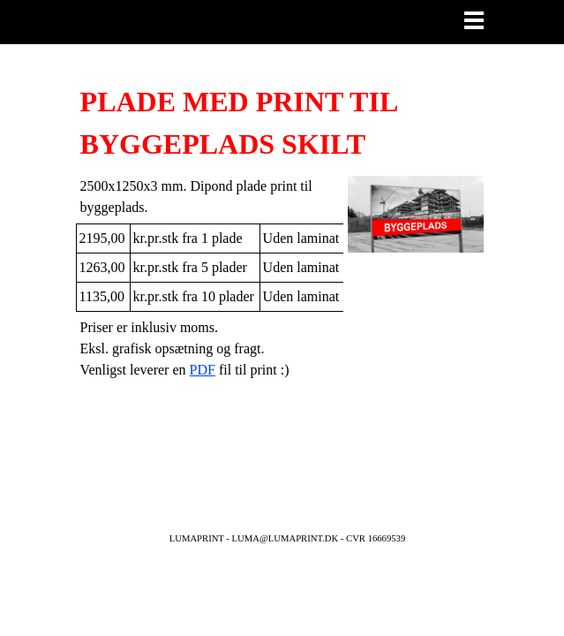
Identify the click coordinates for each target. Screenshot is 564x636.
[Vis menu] (474, 19)
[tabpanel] (282, 122)
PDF (202, 369)
